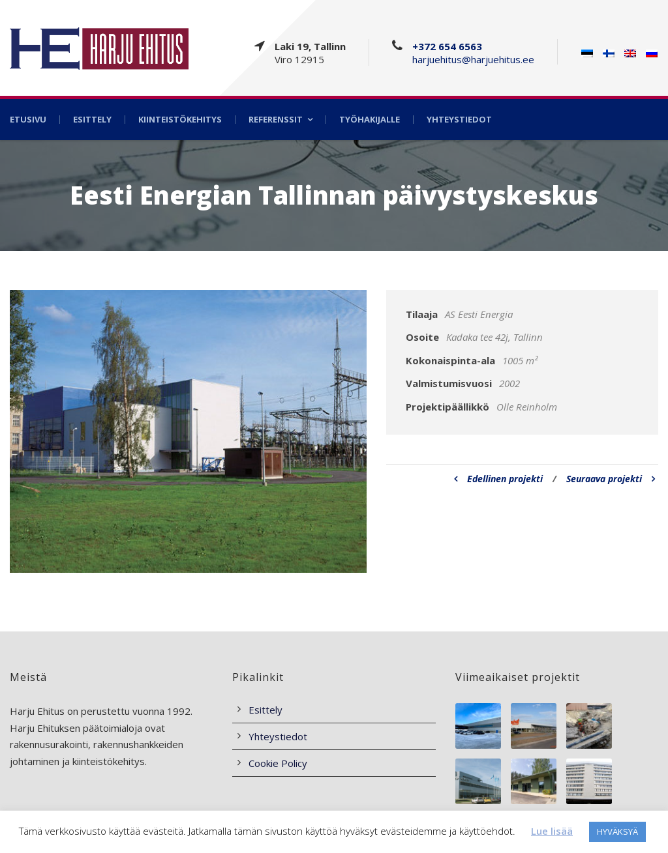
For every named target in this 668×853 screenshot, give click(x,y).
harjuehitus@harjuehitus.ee (473, 59)
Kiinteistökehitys (180, 119)
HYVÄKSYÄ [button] (617, 831)
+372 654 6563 (447, 46)
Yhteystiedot (459, 119)
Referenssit (276, 119)
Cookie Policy (278, 763)
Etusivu (28, 119)
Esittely (92, 119)
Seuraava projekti (610, 478)
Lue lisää (552, 830)
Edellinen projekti (498, 478)
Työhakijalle (369, 119)
